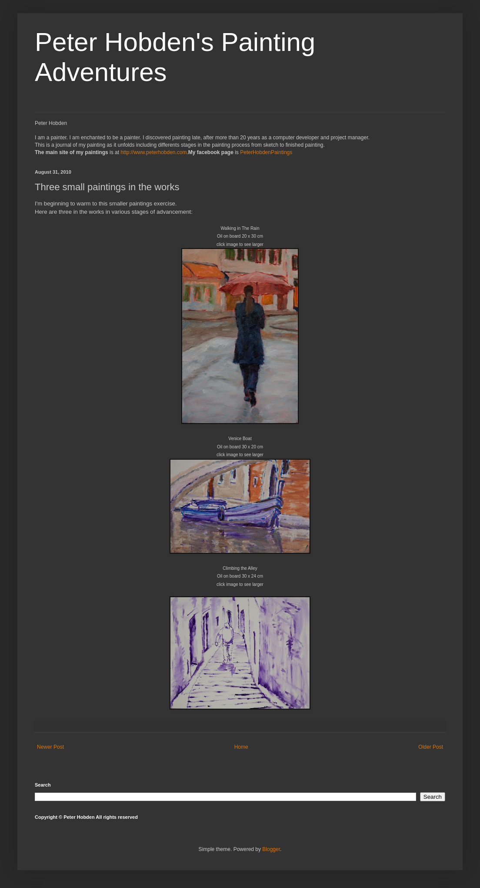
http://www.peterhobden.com (153, 152)
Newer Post (50, 747)
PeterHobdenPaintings (266, 152)
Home (241, 747)
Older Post (430, 747)
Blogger (271, 849)
